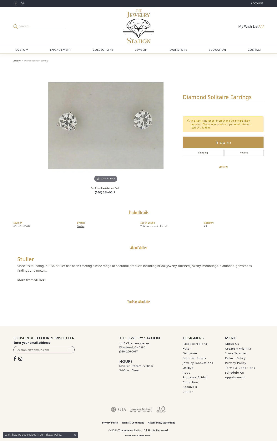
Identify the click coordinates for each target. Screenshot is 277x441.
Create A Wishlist (238, 348)
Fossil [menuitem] (187, 348)
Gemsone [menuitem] (190, 353)
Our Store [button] (178, 50)
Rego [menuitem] (186, 372)
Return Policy (235, 358)
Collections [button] (103, 50)
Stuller (80, 226)
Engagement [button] (60, 50)
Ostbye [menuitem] (188, 368)
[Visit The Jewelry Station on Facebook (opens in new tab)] (15, 3)
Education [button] (217, 50)
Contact (255, 50)
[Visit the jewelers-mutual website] (141, 409)
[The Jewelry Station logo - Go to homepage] (138, 26)
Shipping (203, 152)
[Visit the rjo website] (161, 409)
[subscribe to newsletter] (69, 349)
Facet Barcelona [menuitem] (195, 344)
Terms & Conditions (240, 368)
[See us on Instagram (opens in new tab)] (22, 3)
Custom (21, 50)
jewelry (17, 60)
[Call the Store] (128, 351)
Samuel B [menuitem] (190, 387)
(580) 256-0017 (105, 192)
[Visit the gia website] (118, 409)
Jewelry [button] (141, 50)
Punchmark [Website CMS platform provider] (145, 435)
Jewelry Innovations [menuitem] (198, 363)
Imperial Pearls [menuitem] (194, 358)
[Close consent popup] (75, 435)
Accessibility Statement (161, 422)
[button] (257, 3)
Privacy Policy (235, 363)
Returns (244, 152)
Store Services (236, 353)
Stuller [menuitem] (188, 392)
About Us (232, 344)
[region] (106, 125)
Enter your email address (31, 343)
